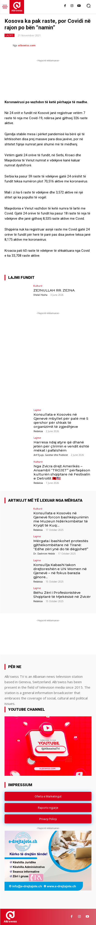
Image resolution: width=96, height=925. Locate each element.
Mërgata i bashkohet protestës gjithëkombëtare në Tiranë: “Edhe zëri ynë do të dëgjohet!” (60, 545)
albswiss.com (26, 45)
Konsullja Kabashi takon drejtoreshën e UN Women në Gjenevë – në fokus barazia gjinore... (60, 571)
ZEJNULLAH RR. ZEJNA (54, 290)
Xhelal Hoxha (40, 294)
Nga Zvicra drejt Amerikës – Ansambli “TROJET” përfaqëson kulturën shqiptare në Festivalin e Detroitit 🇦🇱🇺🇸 (62, 472)
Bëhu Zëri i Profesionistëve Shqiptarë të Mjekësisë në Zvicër (62, 594)
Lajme (10, 35)
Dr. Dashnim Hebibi (44, 553)
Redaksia (38, 431)
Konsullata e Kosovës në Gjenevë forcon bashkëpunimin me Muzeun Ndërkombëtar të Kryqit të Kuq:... (61, 519)
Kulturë (37, 285)
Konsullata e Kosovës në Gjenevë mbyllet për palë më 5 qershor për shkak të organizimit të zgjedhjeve (61, 420)
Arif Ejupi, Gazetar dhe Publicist (51, 455)
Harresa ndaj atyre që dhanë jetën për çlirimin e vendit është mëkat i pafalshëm (61, 446)
